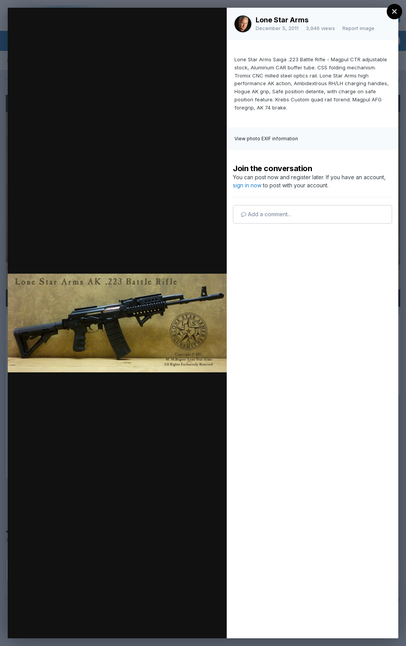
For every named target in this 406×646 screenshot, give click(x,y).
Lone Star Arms (282, 20)
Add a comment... (266, 214)
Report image (358, 28)
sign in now (247, 185)
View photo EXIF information (266, 138)
